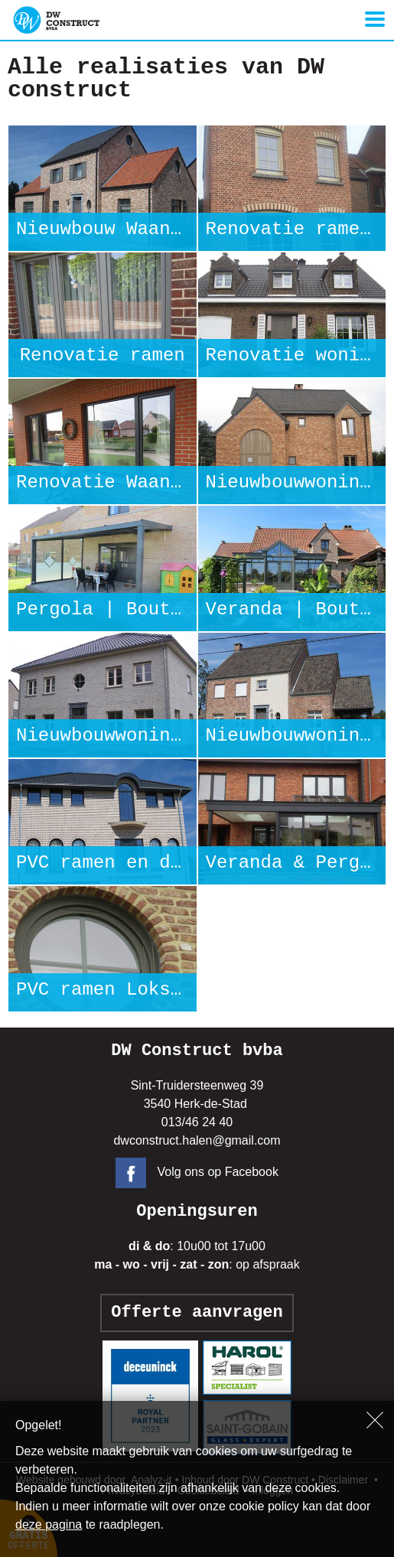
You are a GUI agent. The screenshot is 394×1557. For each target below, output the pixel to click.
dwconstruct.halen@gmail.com (196, 1140)
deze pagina (48, 1524)
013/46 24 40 (197, 1122)
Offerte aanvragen (196, 1312)
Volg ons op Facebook (197, 1171)
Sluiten (375, 1420)
